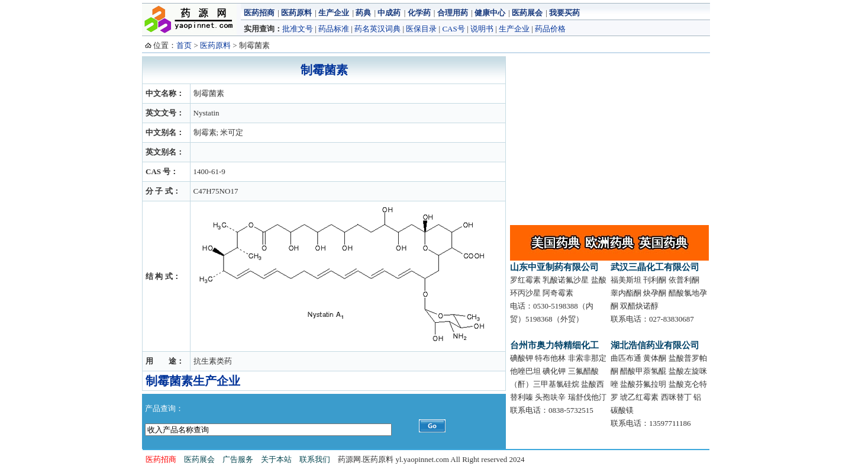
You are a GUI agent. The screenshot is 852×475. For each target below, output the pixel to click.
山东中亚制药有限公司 (554, 267)
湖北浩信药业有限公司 (655, 345)
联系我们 (314, 459)
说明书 (481, 28)
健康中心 (490, 12)
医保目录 (421, 28)
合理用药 (452, 12)
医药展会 (527, 12)
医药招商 (259, 12)
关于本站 (276, 459)
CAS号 (453, 28)
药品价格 (550, 28)
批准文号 (297, 28)
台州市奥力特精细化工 (554, 345)
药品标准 (333, 28)
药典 (363, 12)
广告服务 (237, 459)
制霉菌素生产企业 (193, 380)
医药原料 (296, 12)
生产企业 (333, 12)
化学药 (419, 12)
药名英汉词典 (377, 28)
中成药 (389, 12)
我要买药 (564, 12)
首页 (184, 45)
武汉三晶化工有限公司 (655, 267)
